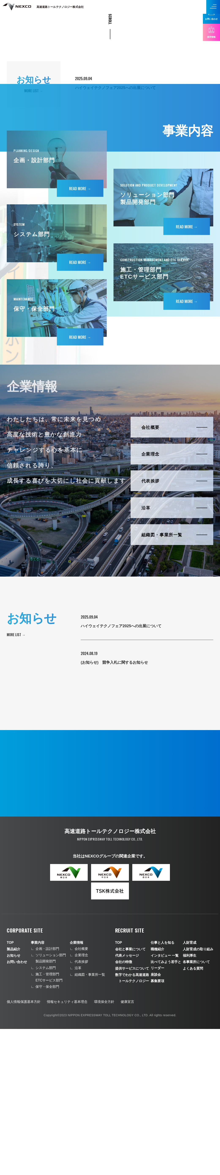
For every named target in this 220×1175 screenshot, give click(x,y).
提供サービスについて (132, 1114)
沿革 (78, 1114)
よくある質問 (193, 1114)
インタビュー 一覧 (165, 1102)
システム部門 (46, 1114)
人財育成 (189, 1089)
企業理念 (81, 1101)
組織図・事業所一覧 (90, 1120)
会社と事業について (130, 1095)
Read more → (80, 334)
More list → (16, 780)
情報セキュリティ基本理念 (67, 1148)
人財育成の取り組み (198, 1095)
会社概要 (81, 1095)
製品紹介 (13, 1095)
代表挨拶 (81, 1107)
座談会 (156, 1120)
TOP (10, 1089)
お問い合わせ (17, 1108)
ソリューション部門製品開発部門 (51, 1104)
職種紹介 (157, 1095)
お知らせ (13, 1102)
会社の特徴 (123, 1108)
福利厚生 (189, 1102)
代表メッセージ (127, 1102)
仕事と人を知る (162, 1089)
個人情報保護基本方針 (24, 1148)
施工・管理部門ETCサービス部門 (49, 1123)
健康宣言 (127, 1148)
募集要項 (157, 1127)
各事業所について (196, 1108)
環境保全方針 (104, 1148)
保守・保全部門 (47, 1133)
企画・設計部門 (47, 1095)
